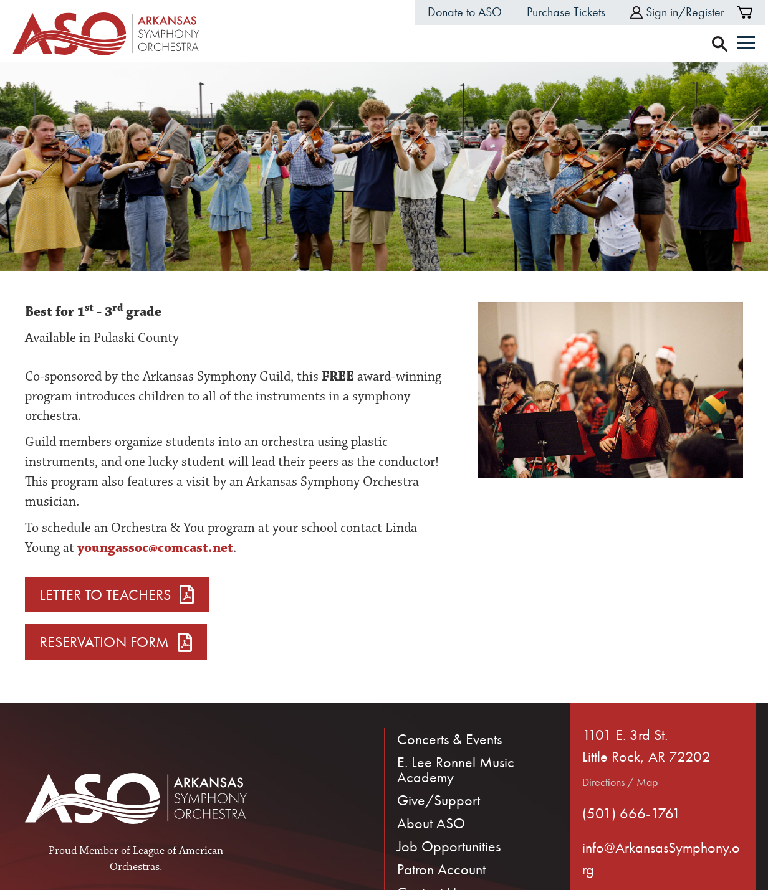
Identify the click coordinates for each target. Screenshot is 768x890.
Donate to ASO (465, 12)
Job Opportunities (449, 846)
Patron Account (441, 869)
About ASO (431, 823)
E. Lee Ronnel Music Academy (455, 769)
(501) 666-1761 (631, 813)
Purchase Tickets (566, 12)
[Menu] (746, 43)
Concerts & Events (449, 739)
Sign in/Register (677, 12)
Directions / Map (620, 782)
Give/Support (438, 800)
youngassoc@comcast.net (155, 547)
